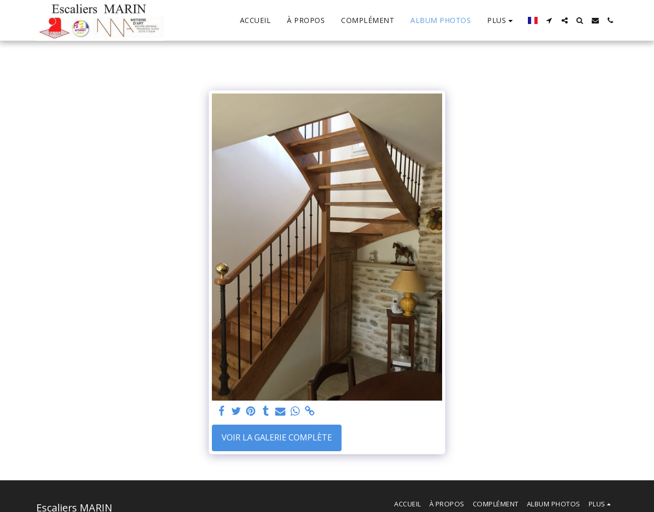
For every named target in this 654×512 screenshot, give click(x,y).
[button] (549, 20)
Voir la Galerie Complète (277, 437)
